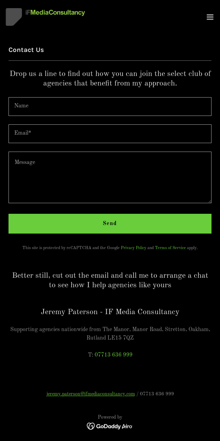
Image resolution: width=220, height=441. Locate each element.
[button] (210, 17)
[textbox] (110, 106)
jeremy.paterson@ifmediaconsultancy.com (90, 394)
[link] (45, 17)
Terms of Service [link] (170, 248)
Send (110, 224)
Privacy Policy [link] (133, 248)
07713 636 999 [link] (113, 355)
